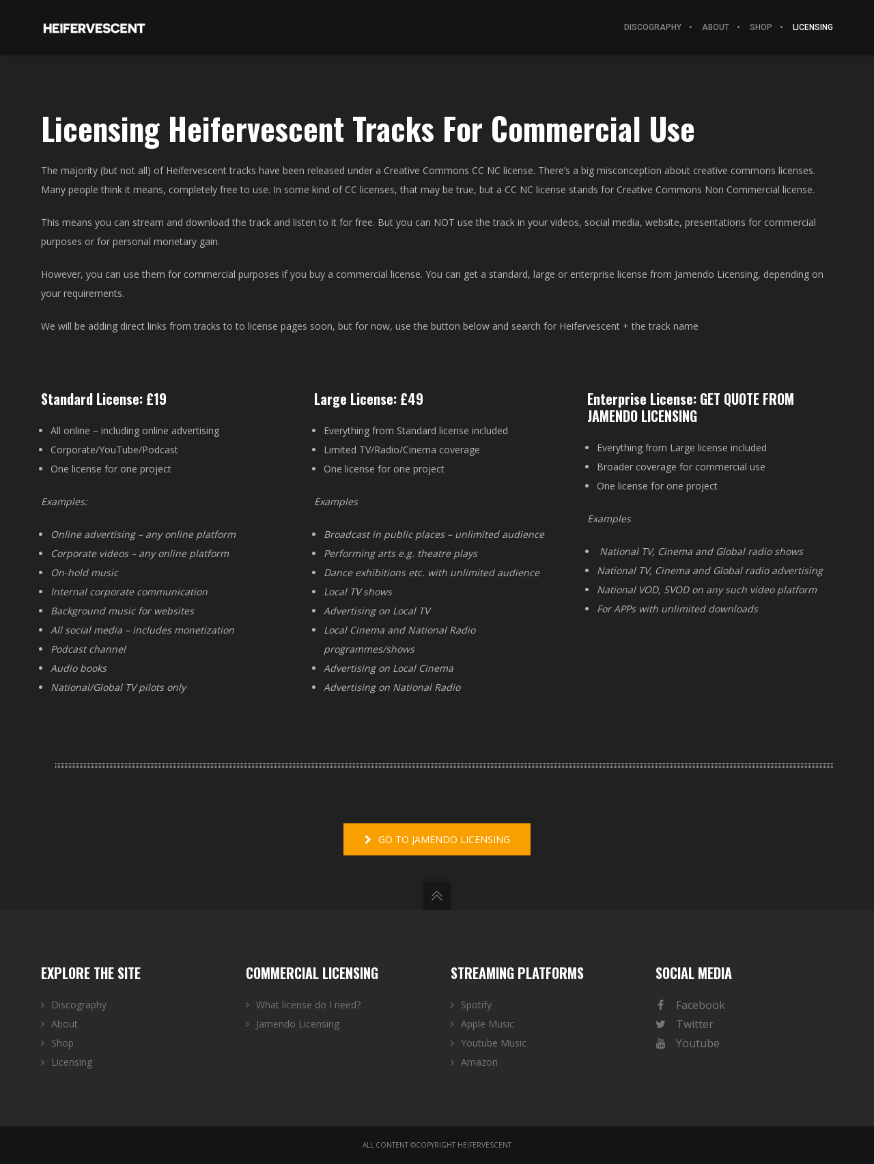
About (64, 1023)
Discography (79, 1004)
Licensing (71, 1061)
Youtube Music (493, 1042)
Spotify (476, 1004)
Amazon (479, 1061)
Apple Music (487, 1023)
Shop (62, 1042)
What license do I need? (308, 1004)
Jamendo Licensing (297, 1023)
